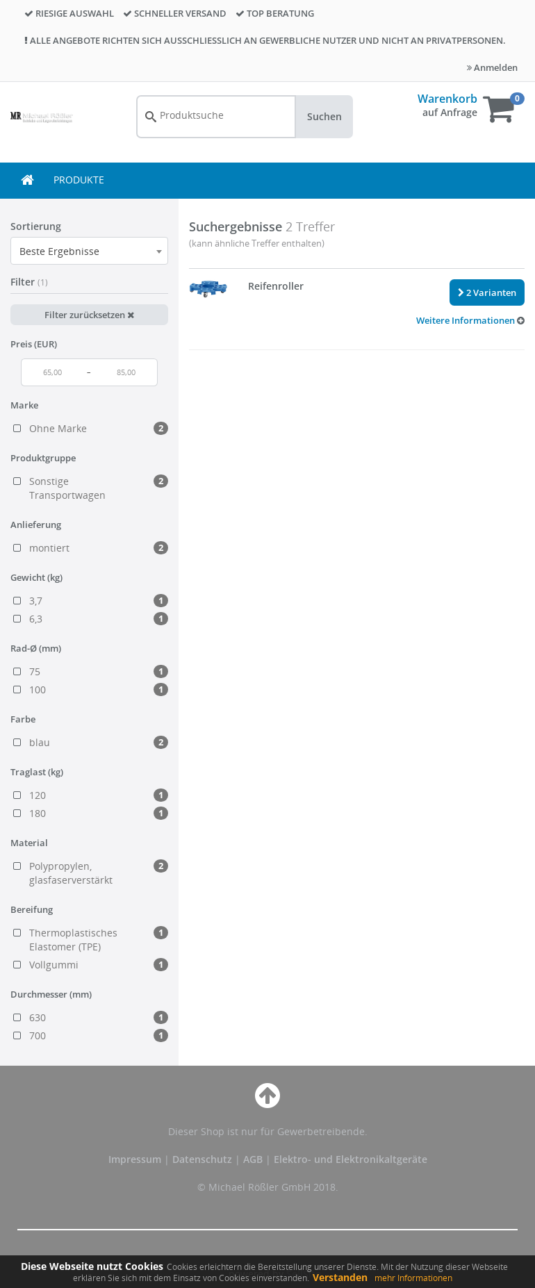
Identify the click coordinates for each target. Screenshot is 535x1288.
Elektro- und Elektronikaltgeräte (350, 1159)
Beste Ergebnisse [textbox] (59, 251)
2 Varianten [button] (487, 292)
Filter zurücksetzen (89, 314)
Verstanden (340, 1277)
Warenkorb (447, 98)
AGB (254, 1159)
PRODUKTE (79, 179)
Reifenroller (276, 285)
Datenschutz (202, 1159)
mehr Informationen (413, 1278)
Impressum (136, 1159)
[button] (470, 320)
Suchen (324, 116)
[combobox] (89, 251)
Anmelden (492, 67)
